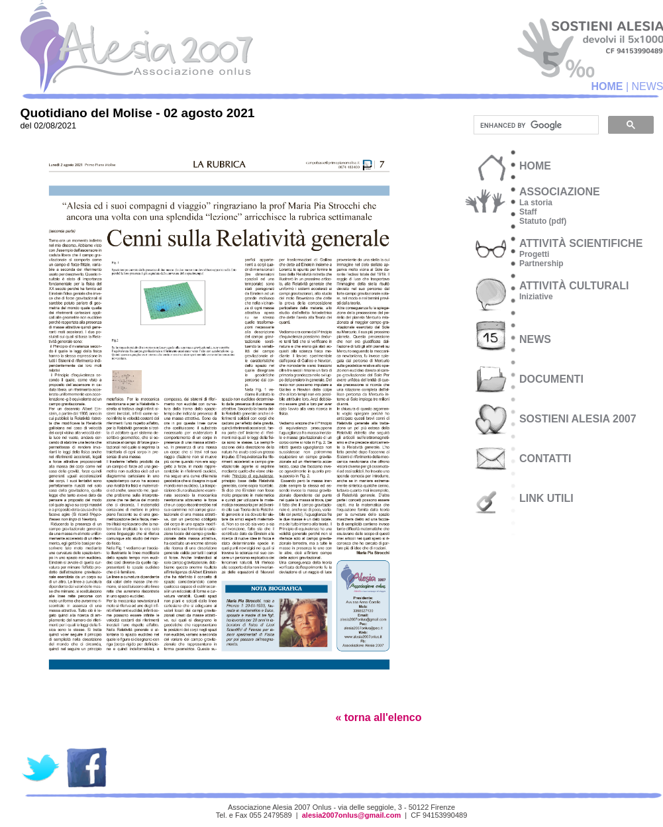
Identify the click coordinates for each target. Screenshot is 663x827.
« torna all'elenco (378, 717)
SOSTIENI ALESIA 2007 (578, 418)
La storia (535, 202)
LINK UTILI (546, 498)
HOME (607, 86)
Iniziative (536, 296)
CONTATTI (545, 458)
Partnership (541, 263)
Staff (528, 212)
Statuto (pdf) (542, 221)
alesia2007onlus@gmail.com (351, 815)
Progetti (534, 254)
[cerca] (534, 125)
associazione (559, 191)
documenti (551, 379)
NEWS (535, 339)
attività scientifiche (580, 243)
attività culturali (574, 285)
